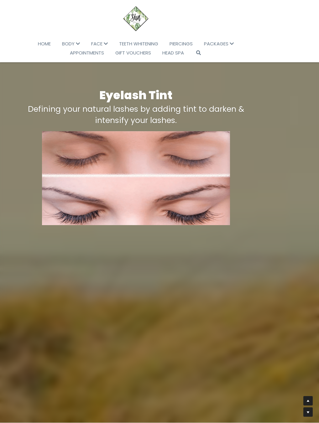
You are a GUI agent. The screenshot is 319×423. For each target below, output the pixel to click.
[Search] (199, 53)
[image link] (159, 18)
